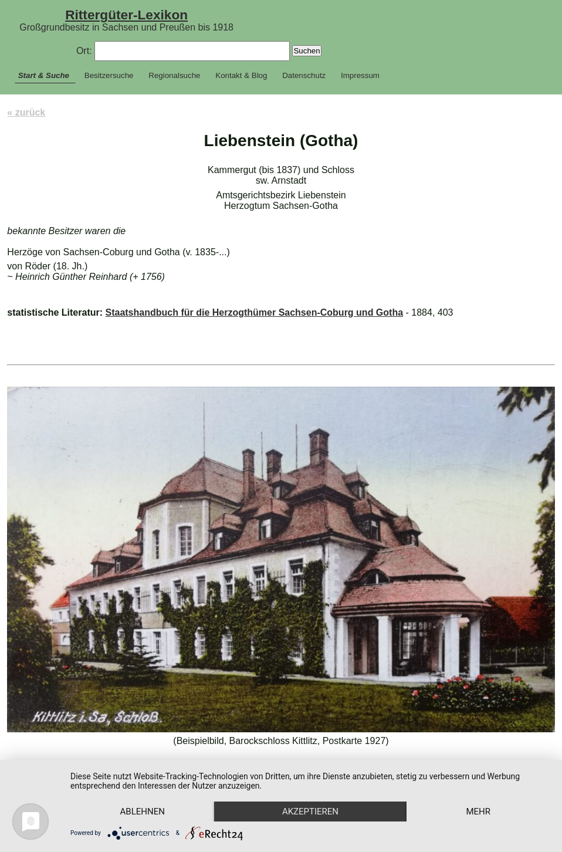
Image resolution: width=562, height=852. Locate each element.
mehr (478, 811)
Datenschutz (304, 75)
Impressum (360, 75)
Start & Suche (43, 75)
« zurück (26, 112)
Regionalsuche (174, 75)
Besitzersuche (109, 75)
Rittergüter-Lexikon (126, 14)
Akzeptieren (310, 811)
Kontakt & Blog (241, 75)
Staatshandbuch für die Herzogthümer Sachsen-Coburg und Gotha (254, 312)
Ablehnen (142, 811)
